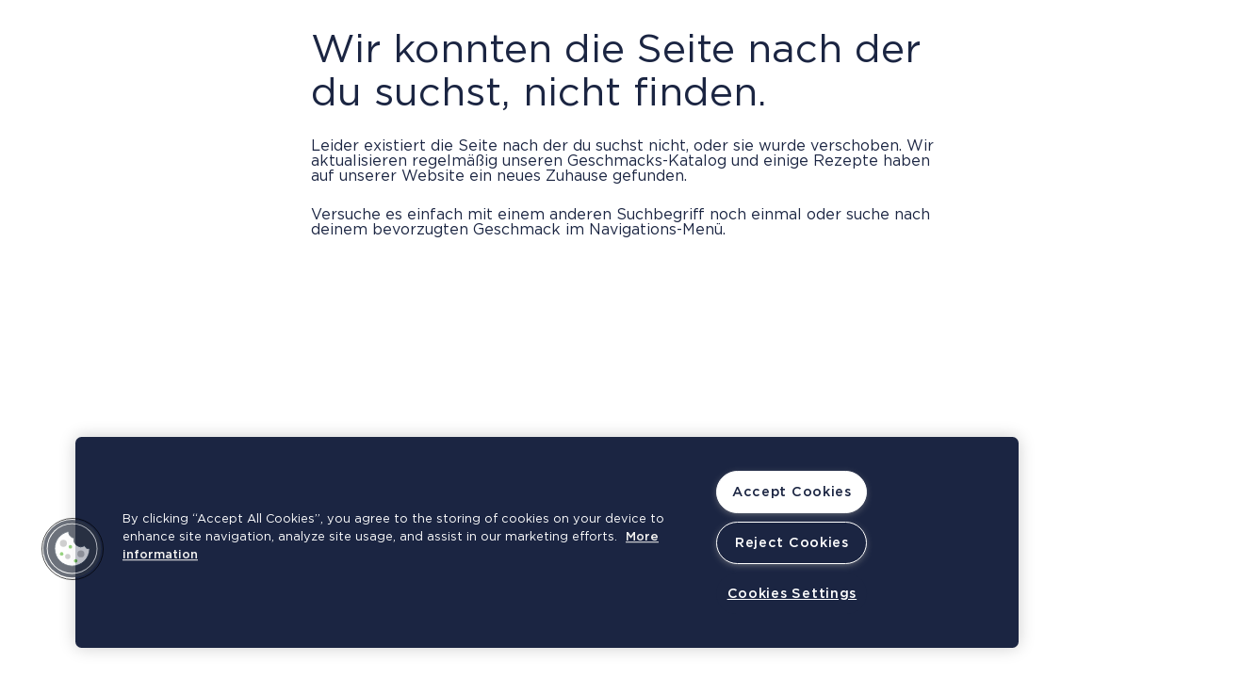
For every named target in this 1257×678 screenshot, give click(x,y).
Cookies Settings (792, 594)
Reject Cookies (792, 543)
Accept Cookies (792, 492)
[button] (72, 549)
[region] (547, 542)
